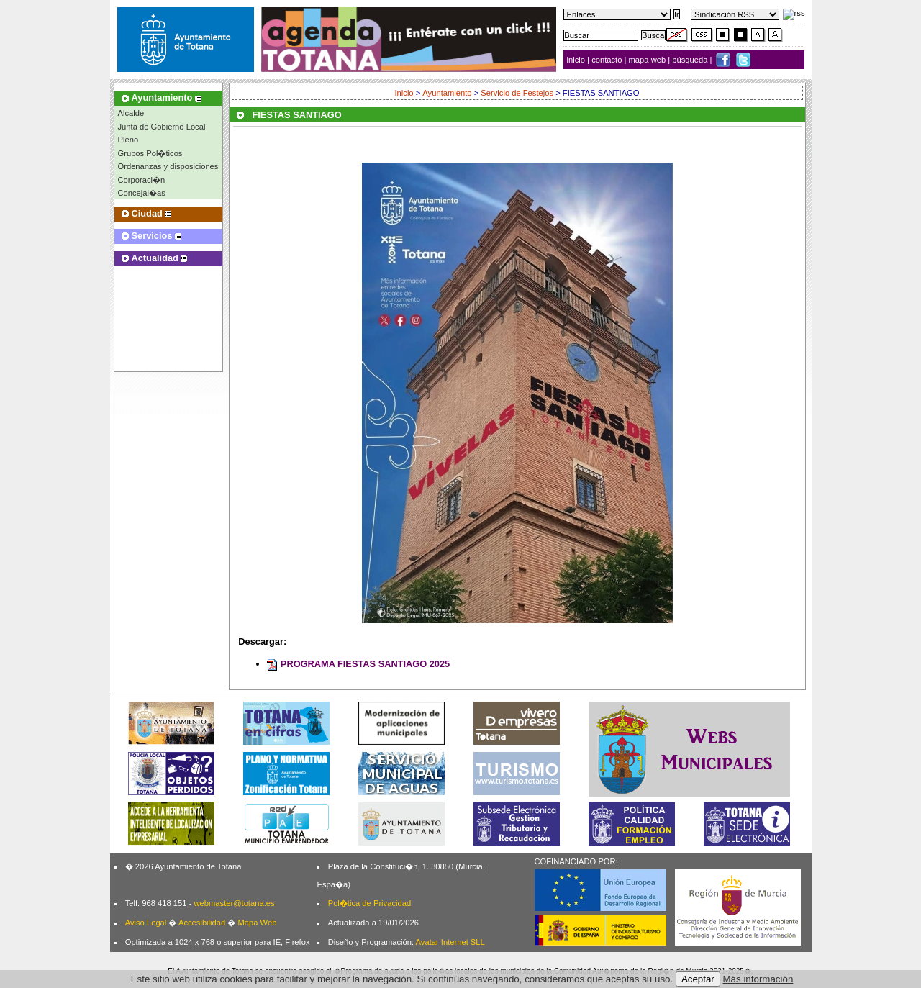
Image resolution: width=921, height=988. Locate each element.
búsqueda (690, 59)
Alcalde (131, 113)
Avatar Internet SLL (450, 942)
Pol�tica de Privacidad (369, 903)
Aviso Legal (146, 922)
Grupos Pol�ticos (150, 153)
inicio (577, 59)
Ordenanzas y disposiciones (168, 166)
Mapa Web (256, 922)
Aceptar (697, 979)
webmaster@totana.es (234, 903)
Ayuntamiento (446, 93)
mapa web (648, 59)
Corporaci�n (141, 180)
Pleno (128, 139)
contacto (606, 59)
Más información (758, 979)
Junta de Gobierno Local (162, 126)
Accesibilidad (201, 922)
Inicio (403, 93)
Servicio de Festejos (517, 93)
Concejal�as (141, 193)
